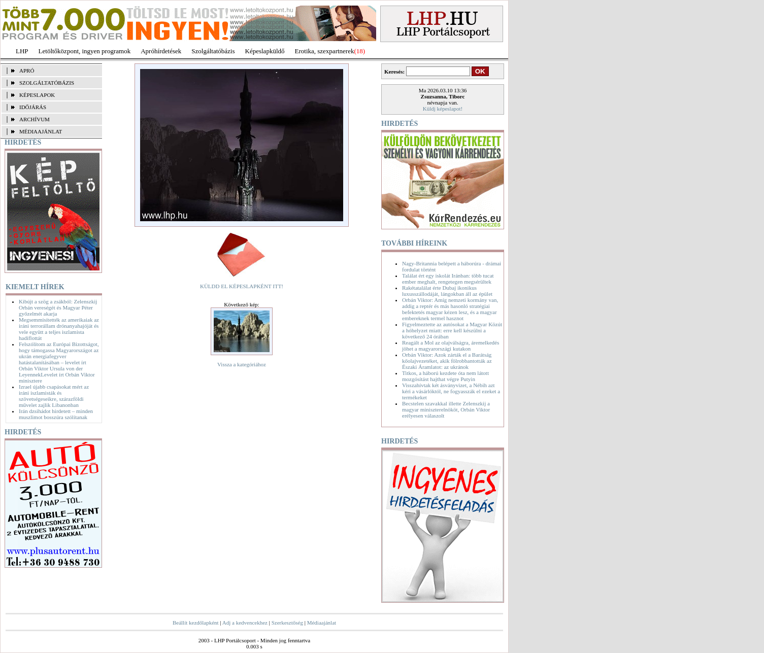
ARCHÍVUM (34, 119)
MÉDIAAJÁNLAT (40, 131)
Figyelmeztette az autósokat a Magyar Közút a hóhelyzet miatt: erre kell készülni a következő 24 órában (452, 330)
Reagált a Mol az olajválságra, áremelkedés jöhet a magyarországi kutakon (450, 345)
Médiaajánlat (321, 623)
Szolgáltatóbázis (213, 51)
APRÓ (26, 70)
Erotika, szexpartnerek (324, 51)
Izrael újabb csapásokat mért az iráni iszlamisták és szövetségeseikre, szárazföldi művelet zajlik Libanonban (54, 396)
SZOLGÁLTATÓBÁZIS (46, 83)
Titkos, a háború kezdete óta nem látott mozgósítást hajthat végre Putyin (445, 376)
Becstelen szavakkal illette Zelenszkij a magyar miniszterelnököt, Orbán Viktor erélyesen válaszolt (446, 409)
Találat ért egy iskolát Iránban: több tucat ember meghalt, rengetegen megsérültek (448, 278)
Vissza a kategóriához (241, 364)
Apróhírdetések (161, 51)
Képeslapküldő (265, 51)
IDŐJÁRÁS (32, 107)
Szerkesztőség (287, 623)
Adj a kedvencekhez (245, 623)
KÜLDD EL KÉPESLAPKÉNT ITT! (241, 286)
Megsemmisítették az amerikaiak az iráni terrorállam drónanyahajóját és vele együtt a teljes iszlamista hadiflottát (59, 329)
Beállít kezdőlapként (196, 623)
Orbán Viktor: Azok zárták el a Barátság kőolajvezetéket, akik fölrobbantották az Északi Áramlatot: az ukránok (447, 361)
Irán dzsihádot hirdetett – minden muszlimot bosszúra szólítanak (56, 414)
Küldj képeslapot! (443, 109)
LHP (22, 51)
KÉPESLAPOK (37, 95)
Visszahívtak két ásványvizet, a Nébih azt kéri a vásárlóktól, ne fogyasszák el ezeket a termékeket (451, 391)
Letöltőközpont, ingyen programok (85, 51)
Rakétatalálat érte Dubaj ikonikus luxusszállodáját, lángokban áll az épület (447, 291)
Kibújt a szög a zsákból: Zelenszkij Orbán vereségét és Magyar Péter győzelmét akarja (58, 307)
